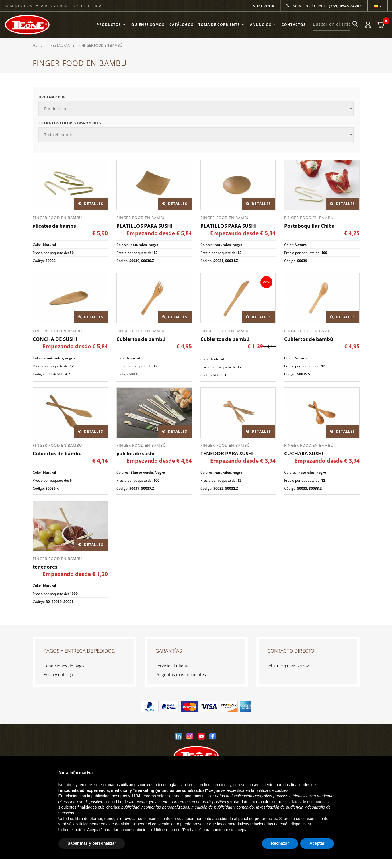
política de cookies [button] (272, 790)
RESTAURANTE (62, 45)
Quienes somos (147, 24)
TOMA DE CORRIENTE (221, 24)
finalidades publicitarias (98, 807)
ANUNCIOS (263, 24)
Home (37, 45)
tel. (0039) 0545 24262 (288, 666)
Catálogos (181, 24)
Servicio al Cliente (324, 5)
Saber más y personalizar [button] (92, 843)
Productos (111, 24)
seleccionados (169, 796)
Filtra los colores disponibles (69, 123)
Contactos (294, 24)
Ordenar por (52, 96)
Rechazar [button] (280, 843)
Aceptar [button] (316, 843)
